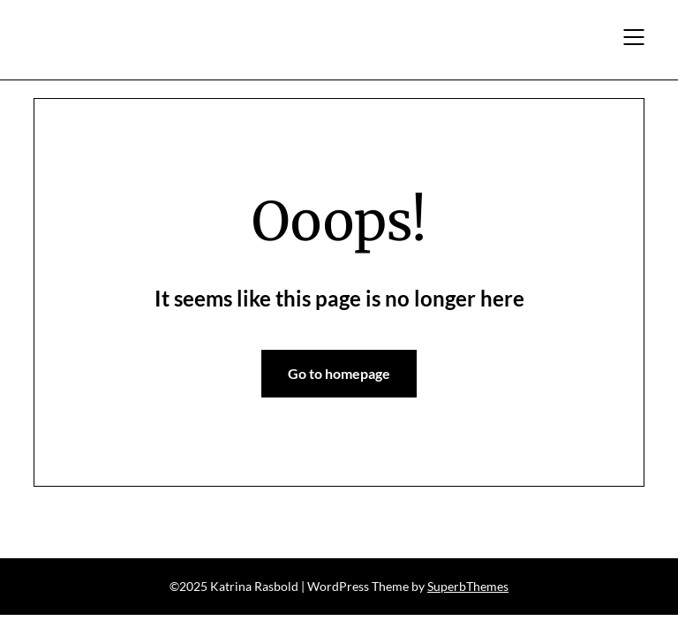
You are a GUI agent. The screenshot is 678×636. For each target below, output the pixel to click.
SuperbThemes (467, 586)
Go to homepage (339, 373)
